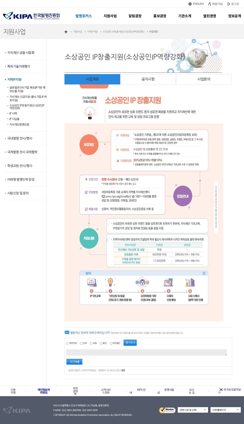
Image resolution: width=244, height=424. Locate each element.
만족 (85, 343)
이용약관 (13, 391)
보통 (95, 343)
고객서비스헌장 (106, 391)
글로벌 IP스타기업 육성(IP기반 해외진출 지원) (27, 89)
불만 (105, 343)
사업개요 (92, 79)
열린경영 (209, 15)
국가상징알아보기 (229, 391)
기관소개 (184, 15)
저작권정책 (75, 391)
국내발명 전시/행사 (19, 138)
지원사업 (110, 15)
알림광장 (135, 15)
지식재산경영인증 (19, 124)
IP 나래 (13, 113)
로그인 (235, 4)
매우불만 (116, 343)
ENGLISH (198, 4)
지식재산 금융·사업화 (20, 52)
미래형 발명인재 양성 (20, 179)
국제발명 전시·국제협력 (22, 152)
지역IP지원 (14, 79)
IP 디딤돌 (14, 119)
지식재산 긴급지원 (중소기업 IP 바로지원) (28, 98)
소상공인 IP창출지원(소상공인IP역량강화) (27, 107)
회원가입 (217, 4)
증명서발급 (165, 391)
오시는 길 (191, 391)
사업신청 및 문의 (18, 193)
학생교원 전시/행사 (19, 165)
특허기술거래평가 (18, 66)
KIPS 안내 (138, 391)
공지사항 (148, 79)
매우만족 (73, 343)
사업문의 (203, 79)
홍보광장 (159, 15)
